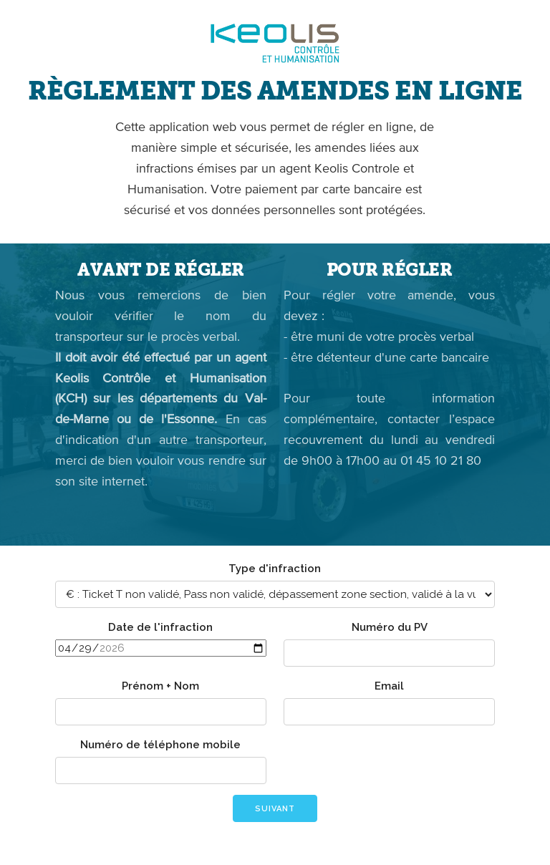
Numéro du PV (390, 627)
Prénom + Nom (160, 686)
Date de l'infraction (160, 627)
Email (389, 686)
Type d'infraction (274, 568)
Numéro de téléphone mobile (160, 744)
